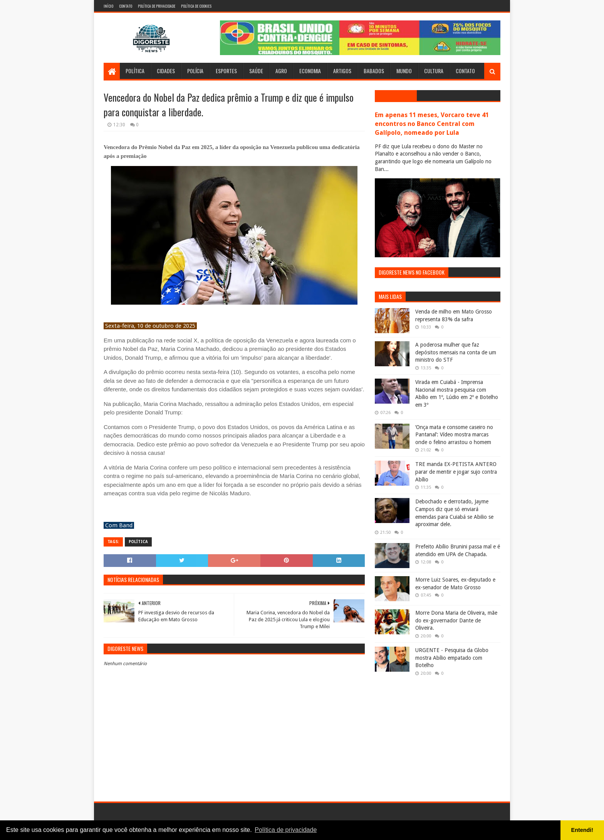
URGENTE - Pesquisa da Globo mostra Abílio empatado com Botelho (451, 657)
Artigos (342, 71)
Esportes (226, 71)
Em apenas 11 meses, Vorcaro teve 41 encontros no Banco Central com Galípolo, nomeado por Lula (432, 123)
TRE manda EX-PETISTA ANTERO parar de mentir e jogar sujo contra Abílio (456, 471)
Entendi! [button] (582, 830)
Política (135, 71)
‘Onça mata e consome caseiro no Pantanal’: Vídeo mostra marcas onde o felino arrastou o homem (454, 434)
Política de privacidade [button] (286, 830)
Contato (125, 6)
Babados (374, 71)
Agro (281, 71)
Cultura (433, 71)
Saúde (256, 71)
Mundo (404, 71)
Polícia (195, 71)
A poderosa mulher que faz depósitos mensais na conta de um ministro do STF (455, 352)
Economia (310, 71)
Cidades (166, 71)
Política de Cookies (196, 6)
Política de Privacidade (156, 6)
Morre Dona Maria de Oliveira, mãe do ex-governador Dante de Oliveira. (456, 620)
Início (108, 6)
